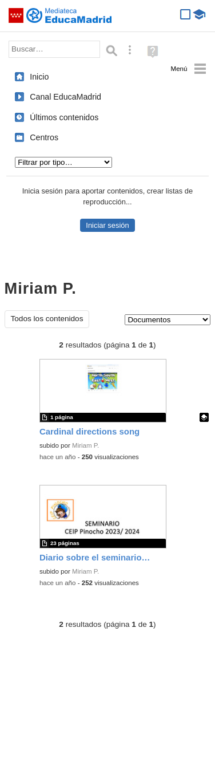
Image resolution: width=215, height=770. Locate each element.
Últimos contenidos (64, 117)
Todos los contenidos (47, 318)
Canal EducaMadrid (65, 96)
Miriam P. (85, 445)
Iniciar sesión (107, 225)
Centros (44, 137)
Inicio (39, 76)
